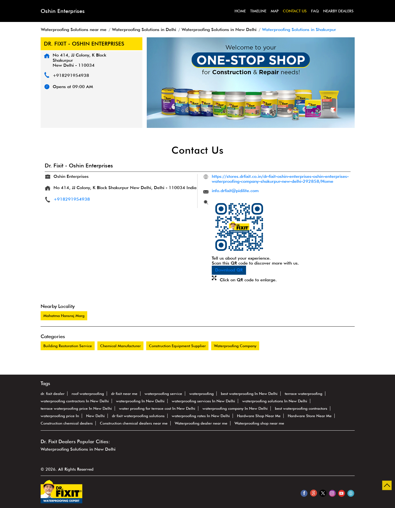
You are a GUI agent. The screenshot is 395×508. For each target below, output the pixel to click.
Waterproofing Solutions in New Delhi (78, 449)
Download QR (229, 270)
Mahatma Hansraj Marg (63, 315)
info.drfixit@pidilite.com (235, 190)
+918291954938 (71, 75)
